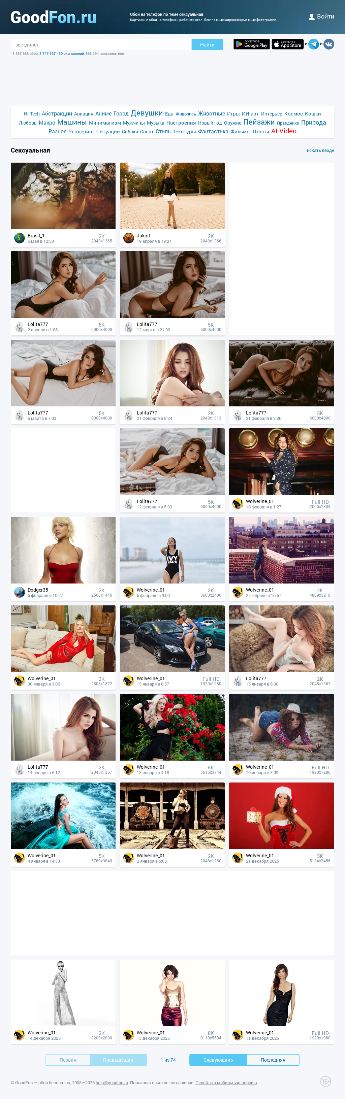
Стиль (163, 131)
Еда (169, 113)
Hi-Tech (32, 113)
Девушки (147, 112)
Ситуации (108, 131)
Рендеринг (81, 131)
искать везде (320, 150)
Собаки (130, 131)
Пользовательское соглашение (161, 1082)
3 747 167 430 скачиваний (61, 53)
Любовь (28, 123)
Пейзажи (259, 122)
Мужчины (134, 123)
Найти (207, 44)
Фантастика (213, 131)
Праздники (288, 123)
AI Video (283, 131)
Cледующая (218, 1060)
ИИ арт (250, 113)
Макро (47, 122)
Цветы (261, 131)
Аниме (103, 113)
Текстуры (184, 131)
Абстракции (57, 113)
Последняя (273, 1060)
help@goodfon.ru (112, 1082)
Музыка (155, 123)
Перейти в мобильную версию (226, 1082)
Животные (211, 113)
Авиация (83, 113)
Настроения (181, 122)
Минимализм (105, 122)
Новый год (210, 123)
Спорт (147, 131)
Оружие (232, 123)
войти (321, 16)
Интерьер (271, 113)
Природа (313, 122)
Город (121, 113)
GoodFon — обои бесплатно (42, 1082)
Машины (72, 122)
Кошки (313, 113)
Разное (57, 131)
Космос (293, 113)
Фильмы (240, 131)
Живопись (186, 114)
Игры (233, 113)
